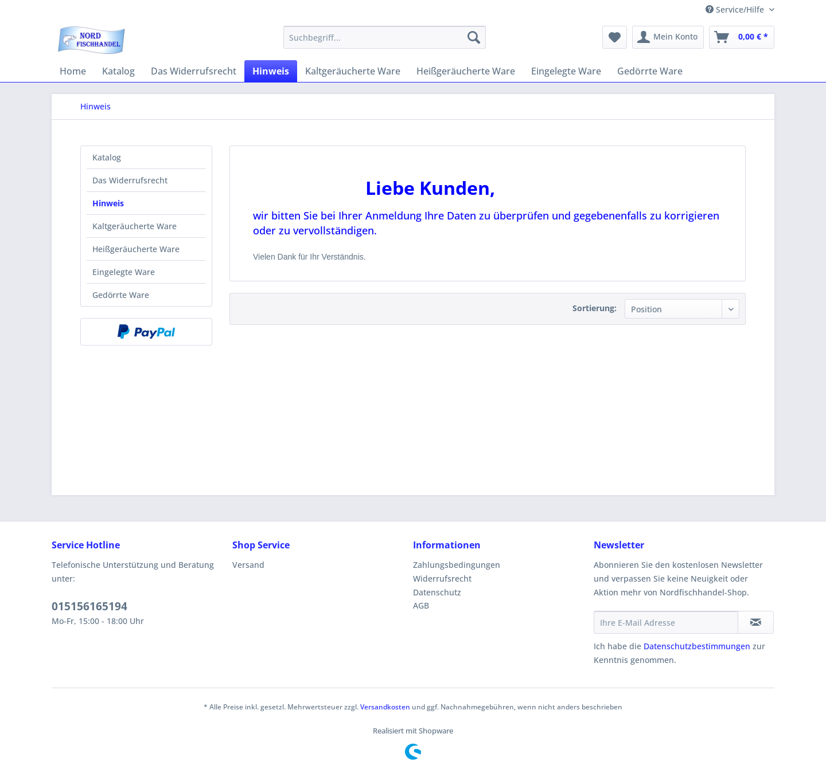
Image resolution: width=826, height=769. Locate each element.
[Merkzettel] (614, 37)
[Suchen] (474, 37)
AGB (421, 605)
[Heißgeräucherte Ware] (465, 71)
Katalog (106, 157)
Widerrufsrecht (442, 578)
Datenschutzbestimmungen (697, 646)
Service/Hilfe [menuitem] (736, 9)
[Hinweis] (270, 71)
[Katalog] (118, 71)
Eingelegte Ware (123, 271)
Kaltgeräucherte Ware (134, 226)
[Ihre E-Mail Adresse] (666, 622)
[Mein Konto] (668, 37)
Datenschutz (437, 592)
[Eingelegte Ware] (566, 71)
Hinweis (108, 203)
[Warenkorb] (741, 37)
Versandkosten (385, 707)
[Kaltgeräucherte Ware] (352, 71)
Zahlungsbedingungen (456, 564)
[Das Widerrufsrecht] (193, 71)
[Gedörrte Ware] (650, 71)
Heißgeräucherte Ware (136, 249)
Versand (248, 564)
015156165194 (89, 606)
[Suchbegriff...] (384, 37)
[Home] (73, 71)
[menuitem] (384, 37)
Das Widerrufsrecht (129, 180)
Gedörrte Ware (120, 294)
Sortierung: (594, 308)
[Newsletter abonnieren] (756, 622)
